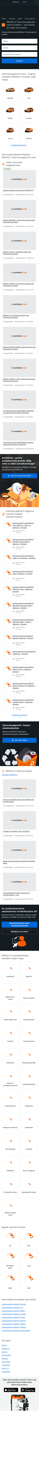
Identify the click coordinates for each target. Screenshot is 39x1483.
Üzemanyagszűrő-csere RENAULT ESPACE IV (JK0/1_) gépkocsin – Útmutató (23, 589)
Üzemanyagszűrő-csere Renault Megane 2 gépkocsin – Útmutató (22, 637)
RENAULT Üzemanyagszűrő (21, 476)
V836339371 (6, 1349)
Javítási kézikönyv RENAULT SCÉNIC (13, 1311)
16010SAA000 (6, 1355)
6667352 (4, 1352)
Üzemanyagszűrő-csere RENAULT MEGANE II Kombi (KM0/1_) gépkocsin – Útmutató (23, 541)
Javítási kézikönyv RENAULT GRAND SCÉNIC (16, 1331)
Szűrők (20, 18)
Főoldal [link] (4, 18)
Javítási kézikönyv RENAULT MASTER (14, 1321)
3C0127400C (6, 1362)
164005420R (6, 1365)
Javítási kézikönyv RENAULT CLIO (12, 1308)
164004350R (6, 1372)
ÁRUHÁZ (16, 2)
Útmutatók (12, 18)
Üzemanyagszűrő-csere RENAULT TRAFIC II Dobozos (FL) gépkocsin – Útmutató (23, 686)
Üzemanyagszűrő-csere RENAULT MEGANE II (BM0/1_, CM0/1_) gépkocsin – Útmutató (23, 622)
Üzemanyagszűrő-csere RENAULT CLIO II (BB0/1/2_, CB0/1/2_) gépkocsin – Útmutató (23, 525)
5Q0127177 (5, 1368)
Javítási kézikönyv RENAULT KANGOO (14, 1327)
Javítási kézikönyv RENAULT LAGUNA (14, 1314)
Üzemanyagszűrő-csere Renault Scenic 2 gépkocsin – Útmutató (22, 572)
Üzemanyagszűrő (30, 18)
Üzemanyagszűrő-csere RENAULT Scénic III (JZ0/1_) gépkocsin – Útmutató (23, 669)
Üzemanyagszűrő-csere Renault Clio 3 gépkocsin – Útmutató (23, 653)
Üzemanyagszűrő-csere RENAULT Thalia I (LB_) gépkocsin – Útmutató (23, 557)
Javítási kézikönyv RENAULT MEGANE (14, 1304)
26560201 (5, 1359)
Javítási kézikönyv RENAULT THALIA (13, 1317)
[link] (19, 183)
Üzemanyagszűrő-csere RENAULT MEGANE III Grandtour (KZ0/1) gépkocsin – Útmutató (23, 605)
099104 (4, 1345)
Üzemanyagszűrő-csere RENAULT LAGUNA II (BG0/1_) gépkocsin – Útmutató (23, 702)
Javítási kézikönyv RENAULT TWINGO (14, 1324)
